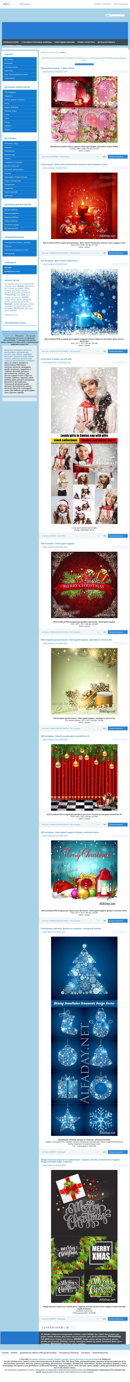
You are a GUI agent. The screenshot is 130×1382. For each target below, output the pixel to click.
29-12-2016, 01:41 (61, 547)
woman (13, 300)
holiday (26, 288)
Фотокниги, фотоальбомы (14, 170)
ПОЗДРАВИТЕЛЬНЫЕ (14, 237)
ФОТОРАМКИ (54, 156)
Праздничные (10, 184)
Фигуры (7, 122)
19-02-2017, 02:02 (61, 71)
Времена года (10, 155)
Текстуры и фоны (11, 67)
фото (29, 306)
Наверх (78, 1328)
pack (13, 293)
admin (50, 932)
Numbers (8, 293)
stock (28, 295)
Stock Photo (62, 536)
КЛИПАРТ (53, 536)
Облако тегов (53, 52)
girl (16, 288)
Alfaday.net (44, 52)
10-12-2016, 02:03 (61, 739)
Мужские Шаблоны (11, 217)
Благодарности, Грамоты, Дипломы (18, 242)
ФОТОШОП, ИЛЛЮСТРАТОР (17, 87)
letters (18, 290)
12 (67, 1328)
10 (62, 1328)
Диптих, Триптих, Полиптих (15, 100)
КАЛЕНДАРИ (10, 263)
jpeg (13, 290)
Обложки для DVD (11, 228)
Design (20, 286)
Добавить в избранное (102, 4)
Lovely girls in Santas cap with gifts (56, 359)
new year (24, 290)
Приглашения (10, 254)
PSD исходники (75, 253)
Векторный (61, 1152)
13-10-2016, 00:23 (59, 1165)
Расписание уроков (12, 225)
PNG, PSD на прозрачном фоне (16, 74)
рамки (10, 306)
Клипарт (8, 304)
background (18, 284)
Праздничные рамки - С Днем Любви (57, 68)
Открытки (8, 246)
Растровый (18, 306)
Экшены (8, 129)
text (13, 297)
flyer (6, 288)
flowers (30, 286)
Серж (50, 1165)
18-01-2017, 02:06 (61, 168)
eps (26, 286)
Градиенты (8, 96)
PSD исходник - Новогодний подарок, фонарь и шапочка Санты (70, 832)
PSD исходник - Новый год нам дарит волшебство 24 (65, 736)
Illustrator (8, 290)
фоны (24, 306)
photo (18, 293)
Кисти (7, 103)
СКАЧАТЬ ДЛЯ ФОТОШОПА (59, 253)
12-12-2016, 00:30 (61, 643)
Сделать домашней (121, 4)
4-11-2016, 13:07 (59, 932)
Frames (11, 288)
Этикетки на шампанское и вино (16, 250)
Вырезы (7, 158)
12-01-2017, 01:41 (61, 264)
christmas (8, 286)
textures (18, 297)
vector (25, 297)
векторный (27, 300)
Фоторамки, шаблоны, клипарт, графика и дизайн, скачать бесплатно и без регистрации (64, 1359)
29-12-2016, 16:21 (64, 362)
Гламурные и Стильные (13, 162)
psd (23, 294)
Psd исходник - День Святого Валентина (59, 261)
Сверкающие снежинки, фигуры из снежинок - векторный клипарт (71, 929)
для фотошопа (23, 302)
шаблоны (13, 311)
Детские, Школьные (12, 166)
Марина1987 (52, 362)
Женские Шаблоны (11, 213)
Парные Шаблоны (11, 221)
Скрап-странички (11, 192)
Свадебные (9, 188)
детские (7, 302)
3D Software (9, 60)
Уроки (7, 118)
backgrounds (29, 284)
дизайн (14, 302)
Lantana (50, 71)
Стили (7, 115)
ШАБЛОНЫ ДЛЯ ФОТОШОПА (18, 205)
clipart (14, 286)
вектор (19, 300)
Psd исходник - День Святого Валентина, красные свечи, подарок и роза (74, 164)
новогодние (24, 304)
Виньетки (8, 147)
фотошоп (19, 308)
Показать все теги (11, 315)
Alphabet (10, 284)
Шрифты (8, 126)
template (8, 297)
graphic (20, 288)
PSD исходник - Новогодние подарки (57, 544)
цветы (7, 311)
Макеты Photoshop (11, 107)
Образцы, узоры (10, 111)
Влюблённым (64, 156)
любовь (16, 304)
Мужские (8, 173)
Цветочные (9, 196)
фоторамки (9, 308)
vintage (7, 300)
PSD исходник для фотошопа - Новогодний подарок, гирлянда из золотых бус (76, 640)
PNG (18, 295)
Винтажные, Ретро (11, 144)
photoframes (25, 293)
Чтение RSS (127, 50)
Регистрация (24, 4)
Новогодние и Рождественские (16, 177)
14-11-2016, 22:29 (61, 836)
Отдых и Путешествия (13, 181)
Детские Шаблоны (11, 210)
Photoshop (10, 294)
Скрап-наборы (10, 78)
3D (6, 284)
